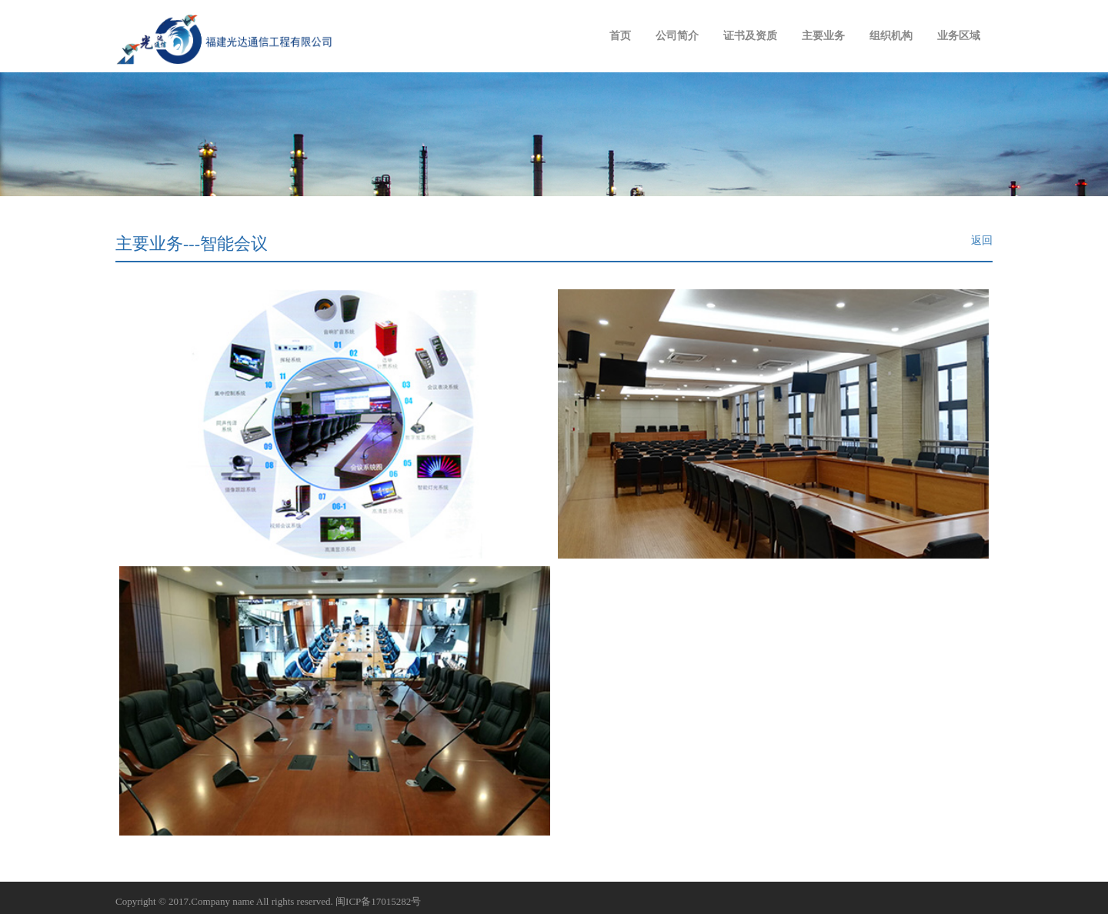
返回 (982, 240)
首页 (620, 35)
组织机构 (891, 35)
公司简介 (677, 35)
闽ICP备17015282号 (378, 901)
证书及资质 (750, 35)
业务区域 (958, 35)
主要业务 (823, 35)
